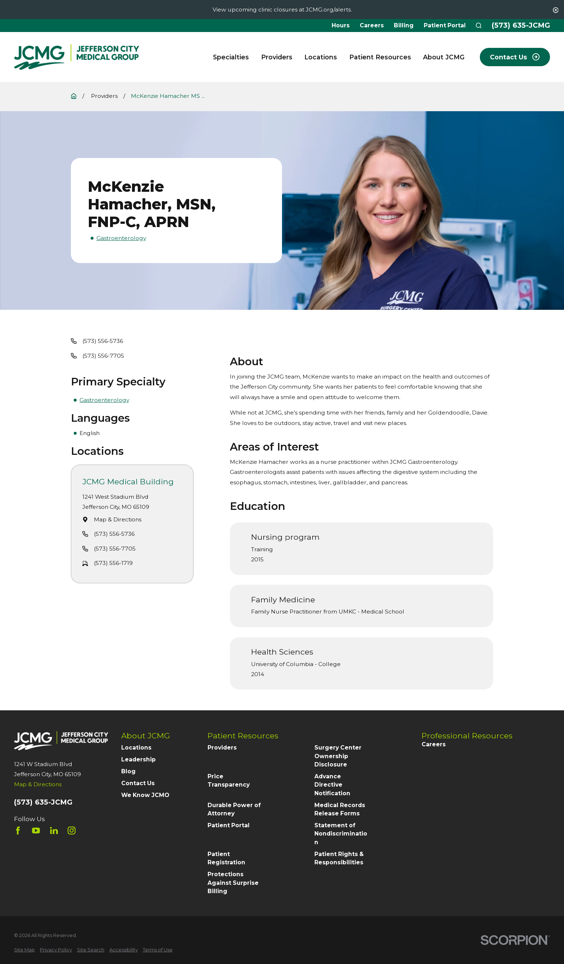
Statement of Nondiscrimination (340, 834)
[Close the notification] (556, 10)
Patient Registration (226, 858)
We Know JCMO (145, 795)
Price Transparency (229, 780)
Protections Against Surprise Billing (233, 883)
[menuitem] (24, 950)
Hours (341, 25)
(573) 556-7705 (103, 355)
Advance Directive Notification (332, 785)
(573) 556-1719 (113, 563)
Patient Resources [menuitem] (380, 57)
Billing (404, 25)
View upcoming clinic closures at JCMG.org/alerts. (282, 9)
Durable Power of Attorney (234, 809)
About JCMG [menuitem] (444, 57)
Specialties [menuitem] (231, 57)
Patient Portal (445, 25)
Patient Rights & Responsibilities (339, 858)
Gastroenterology (121, 238)
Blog (128, 771)
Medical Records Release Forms (339, 809)
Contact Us (138, 783)
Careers (372, 25)
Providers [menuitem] (276, 57)
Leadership (138, 759)
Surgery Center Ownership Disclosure (337, 756)
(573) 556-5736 (102, 341)
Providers (222, 747)
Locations (136, 747)
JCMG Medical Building (128, 481)
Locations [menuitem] (320, 57)
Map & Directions (117, 519)
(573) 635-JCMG (521, 25)
